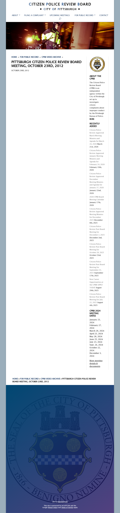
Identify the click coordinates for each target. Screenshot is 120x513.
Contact (103, 15)
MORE (92, 119)
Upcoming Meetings (60, 15)
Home (15, 379)
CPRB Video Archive (50, 379)
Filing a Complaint (34, 15)
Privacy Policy (53, 507)
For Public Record (84, 15)
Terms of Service (67, 507)
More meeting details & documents (96, 363)
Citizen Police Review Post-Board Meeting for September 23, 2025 (97, 267)
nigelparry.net (63, 502)
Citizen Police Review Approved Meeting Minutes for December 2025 (97, 214)
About (15, 15)
